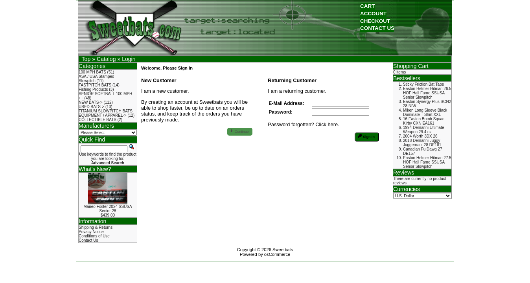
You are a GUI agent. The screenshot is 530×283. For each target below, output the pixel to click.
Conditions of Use (94, 236)
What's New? (95, 169)
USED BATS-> (91, 107)
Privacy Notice (91, 232)
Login (128, 59)
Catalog (106, 59)
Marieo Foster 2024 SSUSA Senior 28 (107, 208)
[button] (367, 6)
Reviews (403, 172)
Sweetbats (282, 249)
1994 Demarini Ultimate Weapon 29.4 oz (423, 129)
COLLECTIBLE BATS (97, 120)
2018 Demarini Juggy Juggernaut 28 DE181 (422, 142)
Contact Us (88, 240)
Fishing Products (93, 89)
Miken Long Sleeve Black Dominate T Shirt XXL (425, 112)
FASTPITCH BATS (95, 85)
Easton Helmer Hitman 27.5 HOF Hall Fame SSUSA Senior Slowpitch (427, 162)
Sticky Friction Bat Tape (423, 84)
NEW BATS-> (91, 102)
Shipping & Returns (95, 227)
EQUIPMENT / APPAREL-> (103, 115)
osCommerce (277, 254)
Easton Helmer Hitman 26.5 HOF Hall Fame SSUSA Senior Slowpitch (427, 92)
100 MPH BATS (92, 72)
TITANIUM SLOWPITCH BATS (105, 111)
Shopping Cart (411, 66)
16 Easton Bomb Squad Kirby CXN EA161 (424, 121)
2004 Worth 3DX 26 (420, 136)
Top (86, 59)
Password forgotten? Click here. (303, 124)
